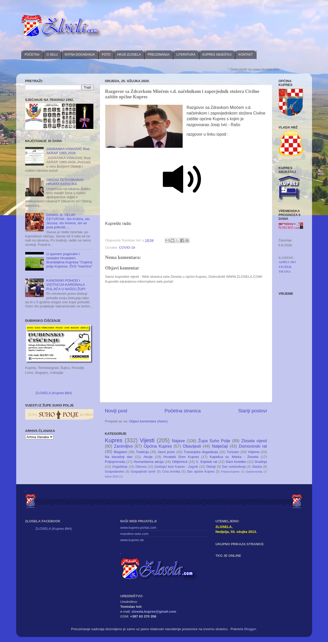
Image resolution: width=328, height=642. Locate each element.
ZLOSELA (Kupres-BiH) (54, 393)
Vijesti (147, 440)
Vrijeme (253, 452)
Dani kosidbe (236, 462)
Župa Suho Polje (214, 440)
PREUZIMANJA (159, 54)
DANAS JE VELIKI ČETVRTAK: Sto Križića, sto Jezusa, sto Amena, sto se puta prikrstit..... (68, 221)
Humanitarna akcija (148, 462)
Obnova (140, 467)
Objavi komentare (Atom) (148, 421)
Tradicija (142, 452)
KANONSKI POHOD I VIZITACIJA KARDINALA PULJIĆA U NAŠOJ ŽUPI (65, 285)
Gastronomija (254, 471)
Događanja (120, 467)
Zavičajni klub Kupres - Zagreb (176, 467)
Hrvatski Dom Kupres (181, 457)
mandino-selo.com (134, 534)
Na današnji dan (119, 457)
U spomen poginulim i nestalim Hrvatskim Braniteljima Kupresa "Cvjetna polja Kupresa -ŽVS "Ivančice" (69, 260)
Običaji (211, 467)
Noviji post (116, 410)
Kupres (113, 440)
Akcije (148, 457)
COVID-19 (127, 247)
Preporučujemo (230, 471)
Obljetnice (180, 462)
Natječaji (220, 446)
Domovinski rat (253, 446)
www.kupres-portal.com (138, 528)
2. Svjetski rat (206, 462)
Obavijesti (192, 446)
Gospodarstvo (115, 471)
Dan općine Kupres (200, 471)
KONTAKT (245, 54)
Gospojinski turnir (143, 471)
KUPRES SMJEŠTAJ (217, 54)
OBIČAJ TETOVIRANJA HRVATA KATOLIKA (64, 182)
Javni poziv (166, 452)
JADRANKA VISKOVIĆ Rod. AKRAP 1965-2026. (68, 151)
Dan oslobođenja (234, 467)
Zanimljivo (123, 446)
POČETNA (32, 54)
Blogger (250, 629)
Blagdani (120, 452)
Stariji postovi (252, 410)
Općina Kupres (158, 446)
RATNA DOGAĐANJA (80, 54)
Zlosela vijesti (254, 440)
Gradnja (260, 462)
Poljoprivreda (115, 462)
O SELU (52, 54)
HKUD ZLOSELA (129, 54)
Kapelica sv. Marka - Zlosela (234, 457)
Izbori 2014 (112, 476)
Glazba (257, 467)
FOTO (106, 54)
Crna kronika (171, 471)
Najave (178, 440)
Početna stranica (183, 410)
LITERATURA (186, 54)
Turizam (233, 452)
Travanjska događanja (201, 452)
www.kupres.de (132, 540)
